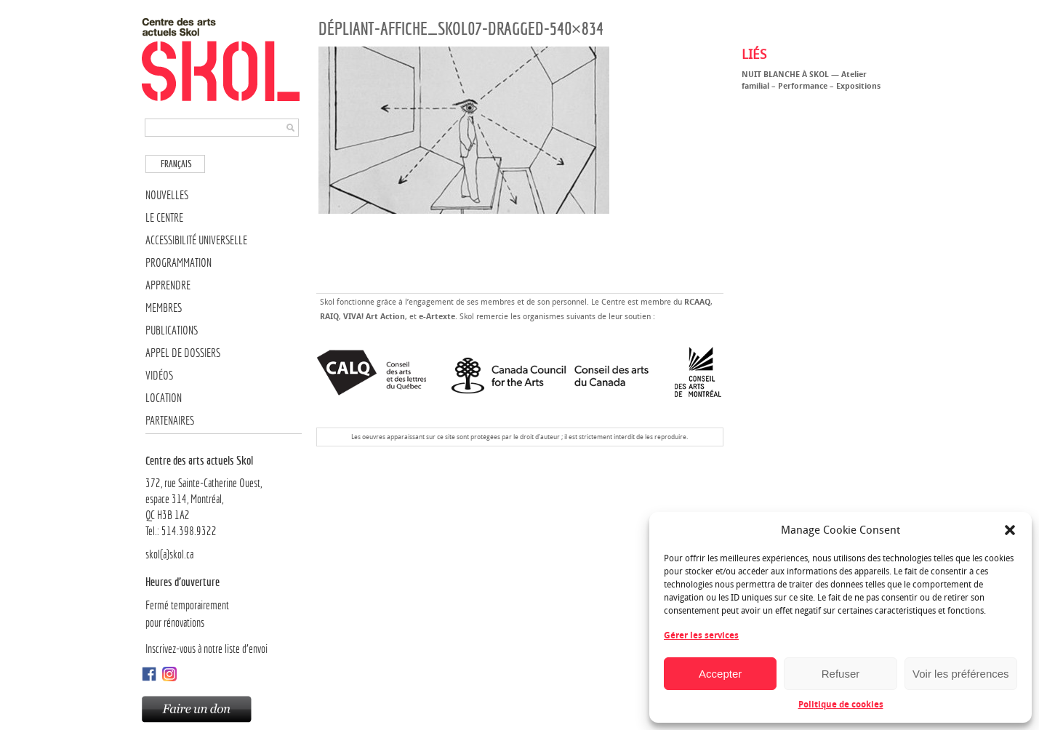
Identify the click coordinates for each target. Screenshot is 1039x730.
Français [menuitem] (176, 164)
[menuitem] (175, 164)
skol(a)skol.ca (169, 554)
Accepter (720, 673)
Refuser (841, 673)
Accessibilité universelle (196, 240)
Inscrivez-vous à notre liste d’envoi (206, 649)
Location (163, 398)
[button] (1010, 530)
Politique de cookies (840, 704)
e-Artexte (437, 316)
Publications (171, 330)
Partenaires (169, 421)
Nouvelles (166, 195)
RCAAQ (697, 302)
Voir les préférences (960, 673)
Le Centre (164, 218)
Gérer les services (701, 635)
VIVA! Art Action (374, 316)
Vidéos (159, 375)
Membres (163, 308)
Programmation (178, 263)
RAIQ (329, 316)
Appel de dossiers (182, 353)
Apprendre (167, 285)
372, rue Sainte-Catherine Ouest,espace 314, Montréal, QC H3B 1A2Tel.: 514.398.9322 (223, 495)
